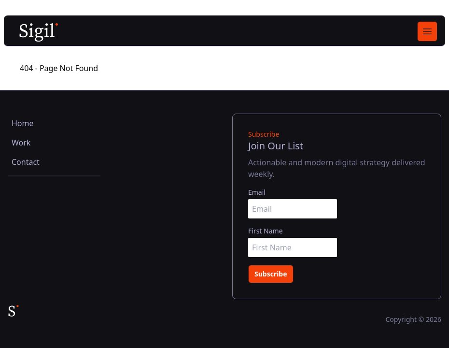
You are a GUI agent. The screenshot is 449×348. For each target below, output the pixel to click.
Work (21, 142)
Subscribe (270, 273)
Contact (26, 162)
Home (23, 123)
